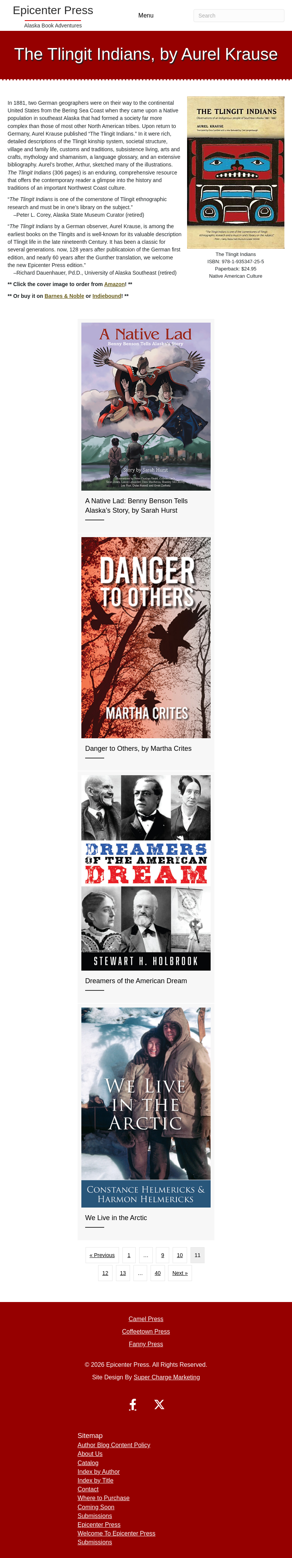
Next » (179, 1273)
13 (123, 1273)
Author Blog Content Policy (114, 1445)
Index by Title (95, 1480)
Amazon (114, 284)
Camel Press (146, 1319)
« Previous (102, 1255)
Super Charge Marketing (167, 1377)
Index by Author (99, 1471)
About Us (90, 1454)
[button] (132, 1404)
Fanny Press (146, 1344)
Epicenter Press (99, 1524)
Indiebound (106, 296)
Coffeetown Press (146, 1331)
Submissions (95, 1516)
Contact (88, 1489)
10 (180, 1255)
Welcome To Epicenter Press (117, 1533)
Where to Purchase (104, 1498)
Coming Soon (96, 1507)
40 (158, 1273)
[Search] (239, 15)
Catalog (88, 1463)
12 (105, 1273)
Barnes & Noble (64, 296)
